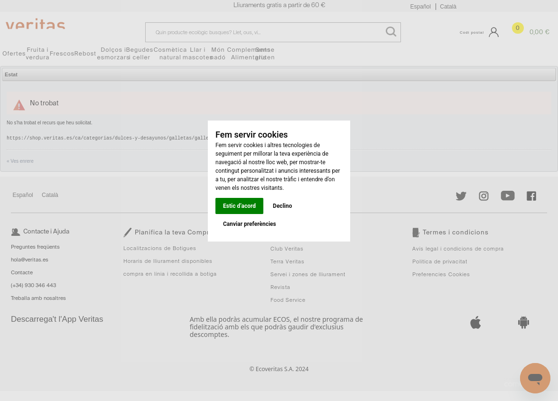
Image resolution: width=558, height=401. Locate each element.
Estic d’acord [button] (239, 206)
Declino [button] (282, 206)
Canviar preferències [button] (249, 224)
